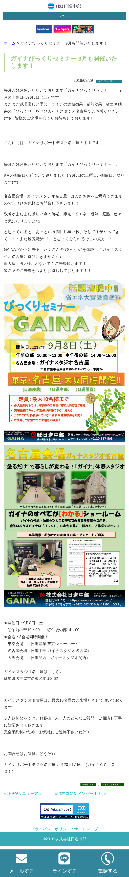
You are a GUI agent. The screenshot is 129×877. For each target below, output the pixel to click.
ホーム (10, 43)
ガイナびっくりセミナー (109, 81)
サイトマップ (86, 829)
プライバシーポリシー (51, 829)
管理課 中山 (88, 784)
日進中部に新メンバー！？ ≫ (80, 793)
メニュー (64, 16)
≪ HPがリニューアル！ (25, 793)
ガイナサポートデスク (112, 784)
